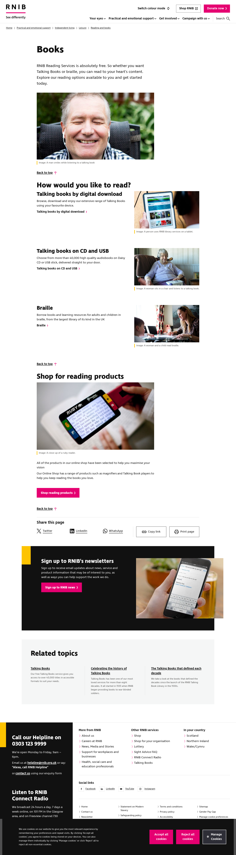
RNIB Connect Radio (147, 757)
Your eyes (98, 19)
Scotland (193, 736)
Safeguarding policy (131, 815)
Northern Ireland (198, 741)
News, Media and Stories (98, 747)
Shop (137, 736)
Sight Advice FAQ (145, 752)
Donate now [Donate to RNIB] (217, 8)
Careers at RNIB (92, 741)
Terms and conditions (171, 806)
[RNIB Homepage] (16, 14)
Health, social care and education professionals (98, 764)
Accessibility (166, 817)
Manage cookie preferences (213, 817)
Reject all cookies (187, 837)
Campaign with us (196, 19)
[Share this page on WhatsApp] (118, 531)
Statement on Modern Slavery (132, 808)
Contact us (87, 811)
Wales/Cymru (196, 747)
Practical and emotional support (132, 19)
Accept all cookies (161, 837)
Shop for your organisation (152, 741)
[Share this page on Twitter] (52, 531)
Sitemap (203, 806)
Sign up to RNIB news (61, 588)
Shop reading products (58, 493)
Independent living (65, 28)
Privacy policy (167, 811)
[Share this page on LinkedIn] (85, 531)
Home (9, 28)
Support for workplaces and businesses (100, 754)
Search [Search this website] (223, 19)
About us (88, 736)
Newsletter (87, 817)
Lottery (139, 747)
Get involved (169, 19)
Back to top (45, 173)
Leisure (82, 28)
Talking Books (40, 669)
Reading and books (101, 28)
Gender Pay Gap (207, 811)
